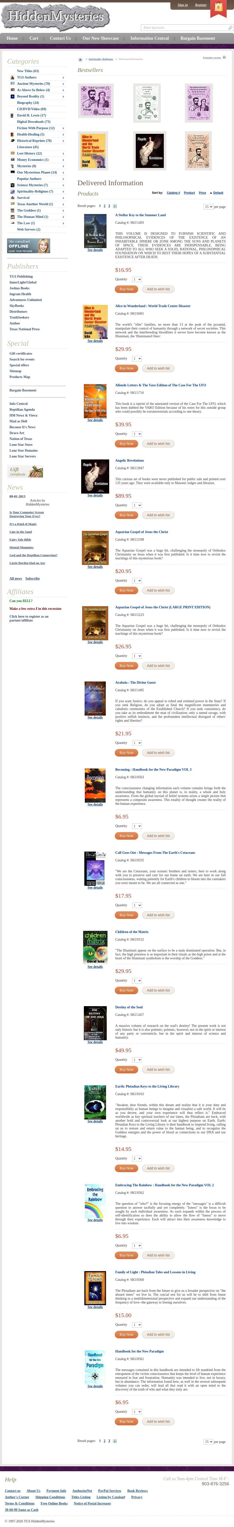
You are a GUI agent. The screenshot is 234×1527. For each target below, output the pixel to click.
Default (218, 193)
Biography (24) (28, 103)
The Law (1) (23, 223)
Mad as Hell (18, 421)
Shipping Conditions (50, 1497)
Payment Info (56, 1491)
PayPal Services (109, 1491)
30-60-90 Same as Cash (21, 1510)
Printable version (212, 57)
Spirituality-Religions (101, 59)
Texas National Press (25, 329)
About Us (33, 1491)
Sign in (183, 5)
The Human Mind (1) (29, 217)
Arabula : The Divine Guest (135, 682)
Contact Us (60, 38)
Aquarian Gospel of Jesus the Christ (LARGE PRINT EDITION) (162, 607)
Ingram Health (20, 294)
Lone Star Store (21, 445)
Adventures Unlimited (26, 300)
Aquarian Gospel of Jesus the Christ (141, 532)
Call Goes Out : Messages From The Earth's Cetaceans (155, 853)
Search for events (22, 359)
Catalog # (173, 193)
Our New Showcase (100, 38)
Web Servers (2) (28, 229)
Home (12, 38)
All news (16, 578)
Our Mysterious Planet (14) (34, 172)
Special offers (19, 365)
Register (201, 5)
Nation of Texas (21, 439)
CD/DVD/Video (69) (31, 109)
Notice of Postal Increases (92, 1503)
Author (15, 323)
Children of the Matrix (131, 932)
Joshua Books (19, 288)
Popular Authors (29, 179)
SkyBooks (17, 306)
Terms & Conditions (20, 1503)
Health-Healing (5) (27, 134)
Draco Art (17, 433)
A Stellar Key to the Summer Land (140, 215)
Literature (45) (28, 147)
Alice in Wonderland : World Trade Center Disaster (153, 306)
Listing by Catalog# (111, 1497)
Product (189, 193)
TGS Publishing (21, 276)
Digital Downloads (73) (33, 122)
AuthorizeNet (82, 1491)
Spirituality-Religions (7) (32, 192)
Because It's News (23, 427)
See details (95, 250)
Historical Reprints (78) (31, 141)
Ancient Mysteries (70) (30, 84)
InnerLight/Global (23, 282)
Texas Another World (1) (32, 204)
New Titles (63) (28, 71)
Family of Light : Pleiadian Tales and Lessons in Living (155, 1272)
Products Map (20, 377)
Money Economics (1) (30, 160)
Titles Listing (81, 1497)
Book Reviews (137, 1491)
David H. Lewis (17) (28, 115)
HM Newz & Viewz (24, 415)
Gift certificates (21, 353)
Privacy (137, 1497)
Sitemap (15, 371)
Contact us (12, 1491)
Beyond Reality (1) (27, 96)
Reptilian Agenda (22, 409)
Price (202, 193)
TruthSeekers (19, 317)
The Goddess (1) (26, 211)
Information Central (149, 38)
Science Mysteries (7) (29, 185)
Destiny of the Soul (129, 1007)
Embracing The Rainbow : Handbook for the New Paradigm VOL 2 (164, 1185)
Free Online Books (54, 1503)
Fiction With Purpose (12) (36, 128)
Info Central (19, 404)
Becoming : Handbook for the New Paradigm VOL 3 (153, 769)
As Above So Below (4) (30, 90)
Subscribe (32, 578)
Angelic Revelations (129, 460)
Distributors (18, 311)
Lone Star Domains (24, 450)
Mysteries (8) (23, 166)
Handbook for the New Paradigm (139, 1351)
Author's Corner (17, 1497)
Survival (20, 198)
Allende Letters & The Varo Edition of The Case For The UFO (160, 385)
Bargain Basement (23, 390)
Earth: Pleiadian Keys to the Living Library (147, 1086)
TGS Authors (24, 77)
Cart (33, 38)
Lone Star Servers (23, 456)
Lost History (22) (26, 153)
